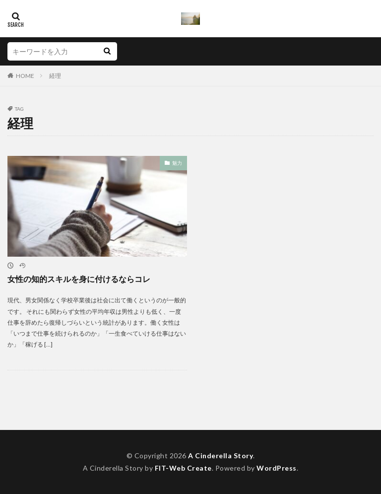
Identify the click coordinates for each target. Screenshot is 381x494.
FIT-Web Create (183, 468)
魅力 (177, 163)
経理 (55, 75)
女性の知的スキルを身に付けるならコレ (78, 278)
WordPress (276, 468)
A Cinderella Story (220, 455)
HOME (25, 75)
